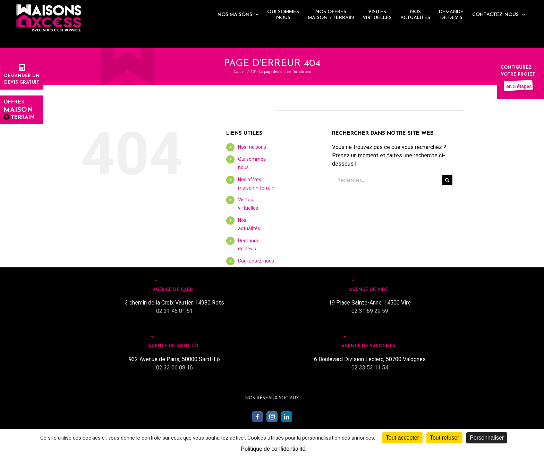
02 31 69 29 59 (369, 311)
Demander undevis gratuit (22, 76)
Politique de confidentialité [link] (273, 449)
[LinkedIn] (286, 416)
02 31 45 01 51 (174, 311)
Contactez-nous (256, 261)
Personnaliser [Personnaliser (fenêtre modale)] (487, 438)
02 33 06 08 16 (174, 367)
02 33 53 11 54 (369, 367)
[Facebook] (257, 416)
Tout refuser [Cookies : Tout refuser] (444, 438)
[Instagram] (272, 416)
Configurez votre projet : (519, 74)
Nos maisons (252, 147)
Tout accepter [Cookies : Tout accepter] (402, 438)
